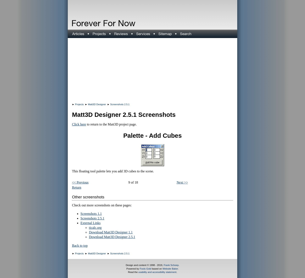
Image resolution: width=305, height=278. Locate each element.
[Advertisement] (152, 69)
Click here (79, 124)
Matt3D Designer (97, 104)
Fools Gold (145, 268)
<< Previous (80, 182)
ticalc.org (95, 227)
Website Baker (170, 268)
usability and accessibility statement (157, 272)
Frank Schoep (171, 265)
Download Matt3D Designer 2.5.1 (112, 237)
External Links (90, 223)
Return (76, 187)
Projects (79, 104)
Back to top (80, 245)
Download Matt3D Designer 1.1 (111, 232)
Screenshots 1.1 (91, 213)
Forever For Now (94, 23)
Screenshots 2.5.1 (119, 104)
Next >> (182, 182)
